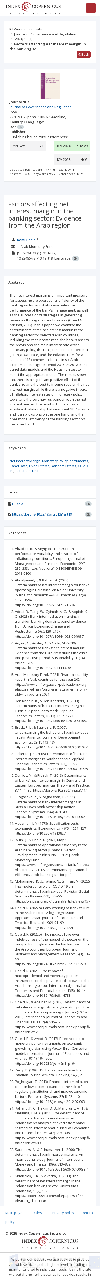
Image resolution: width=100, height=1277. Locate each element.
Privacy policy (63, 1212)
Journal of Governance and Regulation (45, 34)
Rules (37, 1212)
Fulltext (17, 503)
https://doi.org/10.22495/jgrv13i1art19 (42, 514)
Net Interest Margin (25, 460)
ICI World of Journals (25, 29)
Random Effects (63, 466)
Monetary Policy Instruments (65, 460)
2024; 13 (23, 39)
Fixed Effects (39, 466)
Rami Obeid (26, 239)
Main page (13, 1212)
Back (83, 54)
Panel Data (18, 466)
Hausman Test (26, 470)
